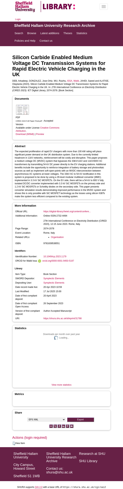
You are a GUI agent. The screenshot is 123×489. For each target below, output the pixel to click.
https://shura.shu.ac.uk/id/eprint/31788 (63, 318)
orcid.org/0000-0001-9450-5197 (58, 261)
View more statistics (61, 385)
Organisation (57, 237)
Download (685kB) (25, 134)
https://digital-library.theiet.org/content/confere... (67, 211)
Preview (40, 134)
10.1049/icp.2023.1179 (55, 256)
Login (18, 19)
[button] (13, 443)
